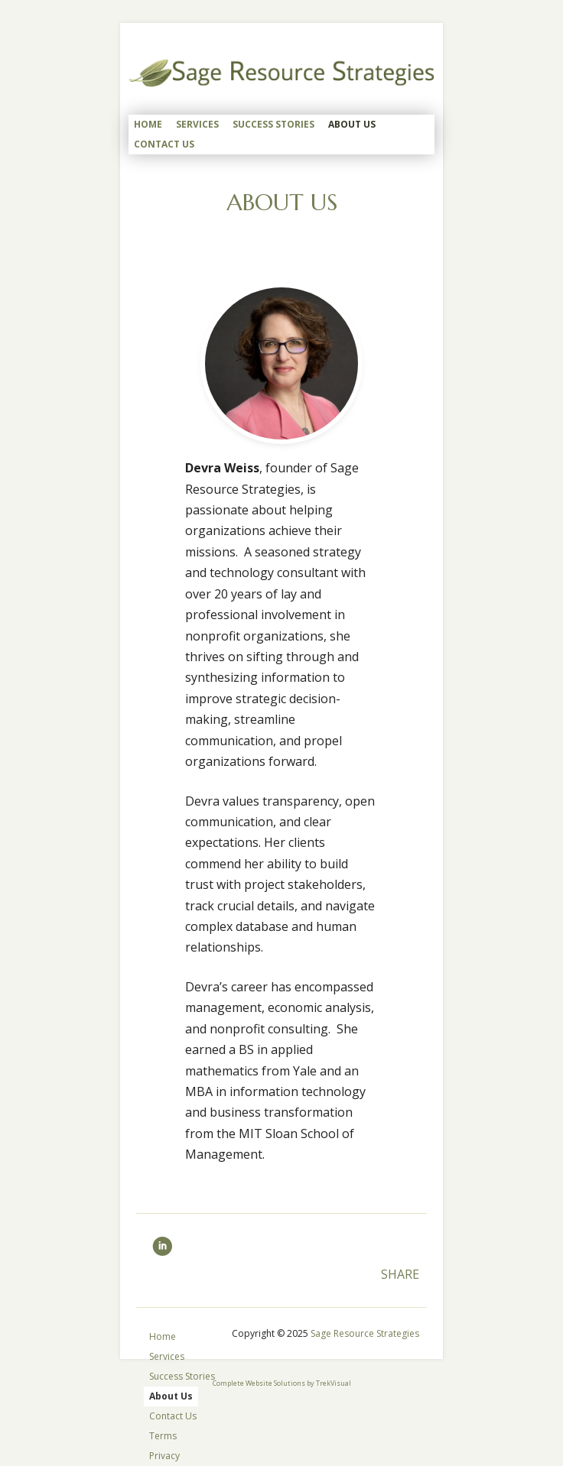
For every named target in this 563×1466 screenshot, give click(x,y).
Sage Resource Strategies (365, 1333)
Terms (163, 1435)
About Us (352, 124)
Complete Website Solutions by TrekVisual (282, 1383)
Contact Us (164, 144)
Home (148, 124)
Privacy (164, 1455)
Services (197, 124)
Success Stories (273, 124)
